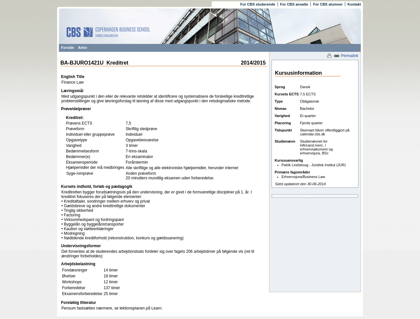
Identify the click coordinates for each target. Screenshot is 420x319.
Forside (67, 48)
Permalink (346, 55)
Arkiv (82, 48)
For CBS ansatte (294, 4)
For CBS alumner (328, 4)
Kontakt (354, 4)
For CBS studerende (257, 4)
